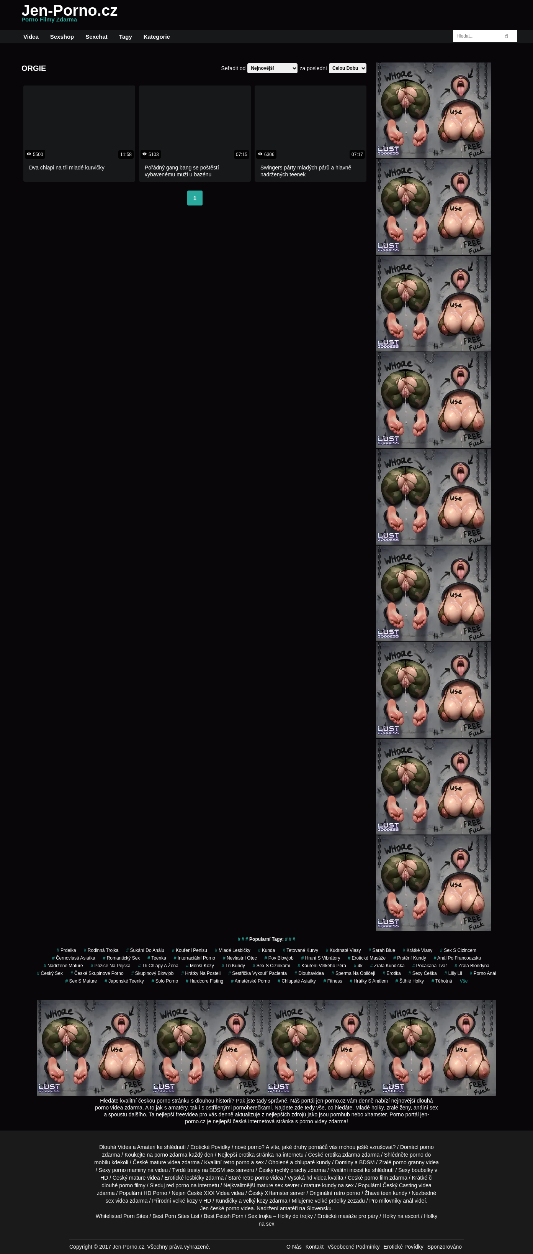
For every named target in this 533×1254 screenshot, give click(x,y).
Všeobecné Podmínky (353, 1247)
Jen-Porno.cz (69, 15)
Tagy (125, 36)
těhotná (442, 981)
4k (358, 965)
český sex (50, 973)
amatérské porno (250, 981)
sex (110, 1201)
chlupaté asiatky (297, 981)
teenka (156, 958)
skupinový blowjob (152, 973)
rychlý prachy (290, 1170)
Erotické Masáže (367, 958)
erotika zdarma (342, 1155)
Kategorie (157, 36)
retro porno (236, 1162)
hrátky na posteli (201, 973)
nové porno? (250, 1147)
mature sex (270, 1185)
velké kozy (185, 1201)
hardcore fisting (204, 981)
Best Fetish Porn (224, 1216)
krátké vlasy (417, 950)
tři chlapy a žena (158, 965)
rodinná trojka (101, 950)
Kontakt (315, 1247)
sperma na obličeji (353, 973)
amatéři (289, 1208)
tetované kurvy (300, 950)
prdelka (66, 950)
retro (339, 1193)
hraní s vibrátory (320, 958)
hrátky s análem (368, 981)
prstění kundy (409, 958)
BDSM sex (222, 1170)
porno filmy (132, 1185)
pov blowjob (279, 958)
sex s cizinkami (271, 965)
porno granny (409, 1162)
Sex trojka (259, 1216)
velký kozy (255, 1201)
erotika (392, 973)
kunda (266, 950)
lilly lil (453, 973)
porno (427, 1147)
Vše (464, 981)
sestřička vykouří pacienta (257, 973)
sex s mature (81, 981)
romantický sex (121, 958)
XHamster (277, 1193)
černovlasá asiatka (73, 958)
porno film (376, 1178)
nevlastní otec (240, 958)
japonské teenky (124, 981)
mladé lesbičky (232, 950)
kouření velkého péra (322, 965)
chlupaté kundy (312, 1162)
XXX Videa (216, 1193)
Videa (31, 36)
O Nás (294, 1247)
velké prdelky (330, 1201)
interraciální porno (194, 958)
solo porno (165, 981)
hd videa (316, 1178)
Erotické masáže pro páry (347, 1216)
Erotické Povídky (210, 1147)
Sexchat (96, 36)
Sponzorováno (444, 1247)
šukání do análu (145, 950)
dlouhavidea (309, 973)
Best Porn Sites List (175, 1216)
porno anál (483, 973)
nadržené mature (63, 965)
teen (386, 1193)
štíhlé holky (410, 981)
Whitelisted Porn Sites (122, 1216)
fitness (333, 981)
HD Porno (155, 1193)
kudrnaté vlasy (343, 950)
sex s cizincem (458, 950)
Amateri (146, 1147)
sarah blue (381, 950)
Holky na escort (401, 1216)
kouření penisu (189, 950)
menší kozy (200, 965)
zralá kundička (387, 965)
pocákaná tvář (429, 965)
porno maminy (129, 1170)
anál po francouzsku (457, 958)
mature (157, 1162)
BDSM (366, 1162)
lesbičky (194, 1178)
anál (408, 1201)
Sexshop (62, 36)
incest (357, 1170)
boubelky (422, 1170)
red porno (177, 1185)
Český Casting (400, 1185)
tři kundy (233, 965)
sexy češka (423, 973)
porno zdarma (170, 1155)
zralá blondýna (472, 965)
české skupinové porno (97, 973)
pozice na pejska (111, 965)
